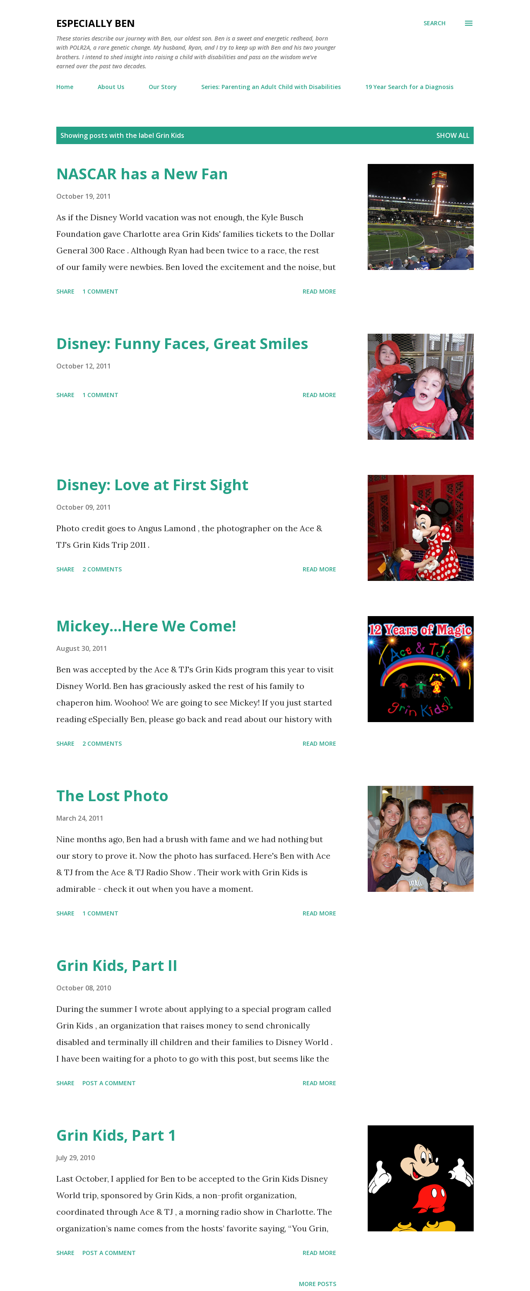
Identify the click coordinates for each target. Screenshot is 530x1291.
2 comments (102, 569)
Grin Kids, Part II (117, 965)
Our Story (163, 87)
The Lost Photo (112, 795)
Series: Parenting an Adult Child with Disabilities (271, 87)
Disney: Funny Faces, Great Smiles (182, 343)
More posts (317, 1284)
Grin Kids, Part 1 (116, 1135)
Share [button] (65, 291)
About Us (111, 87)
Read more (319, 291)
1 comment (100, 291)
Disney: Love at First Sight (152, 484)
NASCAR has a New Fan (142, 174)
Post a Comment (109, 1083)
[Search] (435, 23)
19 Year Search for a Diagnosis (409, 87)
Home (64, 87)
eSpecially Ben (95, 23)
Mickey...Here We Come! (146, 626)
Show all (453, 135)
